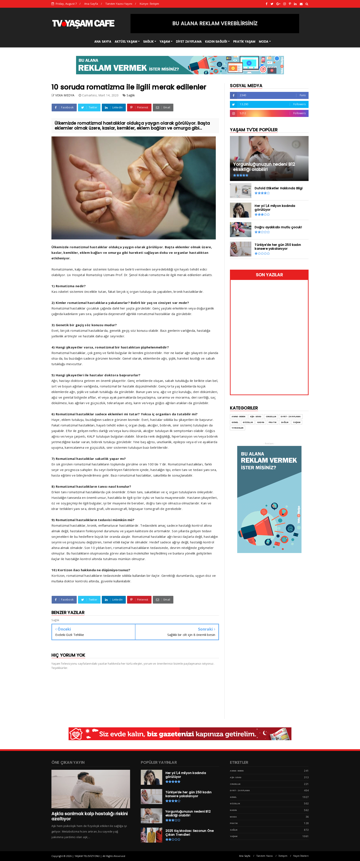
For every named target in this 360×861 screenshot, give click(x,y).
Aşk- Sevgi (255, 416)
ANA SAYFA (102, 41)
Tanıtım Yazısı (264, 856)
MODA (263, 41)
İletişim (283, 856)
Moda (233, 816)
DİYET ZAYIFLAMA (189, 41)
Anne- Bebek (238, 416)
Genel (235, 422)
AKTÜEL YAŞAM (126, 41)
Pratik (272, 422)
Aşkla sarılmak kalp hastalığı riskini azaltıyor (89, 816)
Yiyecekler (237, 427)
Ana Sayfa (91, 4)
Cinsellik (271, 416)
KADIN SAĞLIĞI (216, 41)
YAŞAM (165, 41)
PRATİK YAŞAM (244, 41)
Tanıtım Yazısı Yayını (118, 4)
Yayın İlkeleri (301, 856)
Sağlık (131, 95)
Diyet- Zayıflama (291, 416)
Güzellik (248, 422)
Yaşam (296, 422)
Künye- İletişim (149, 4)
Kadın (260, 422)
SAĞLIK (148, 41)
